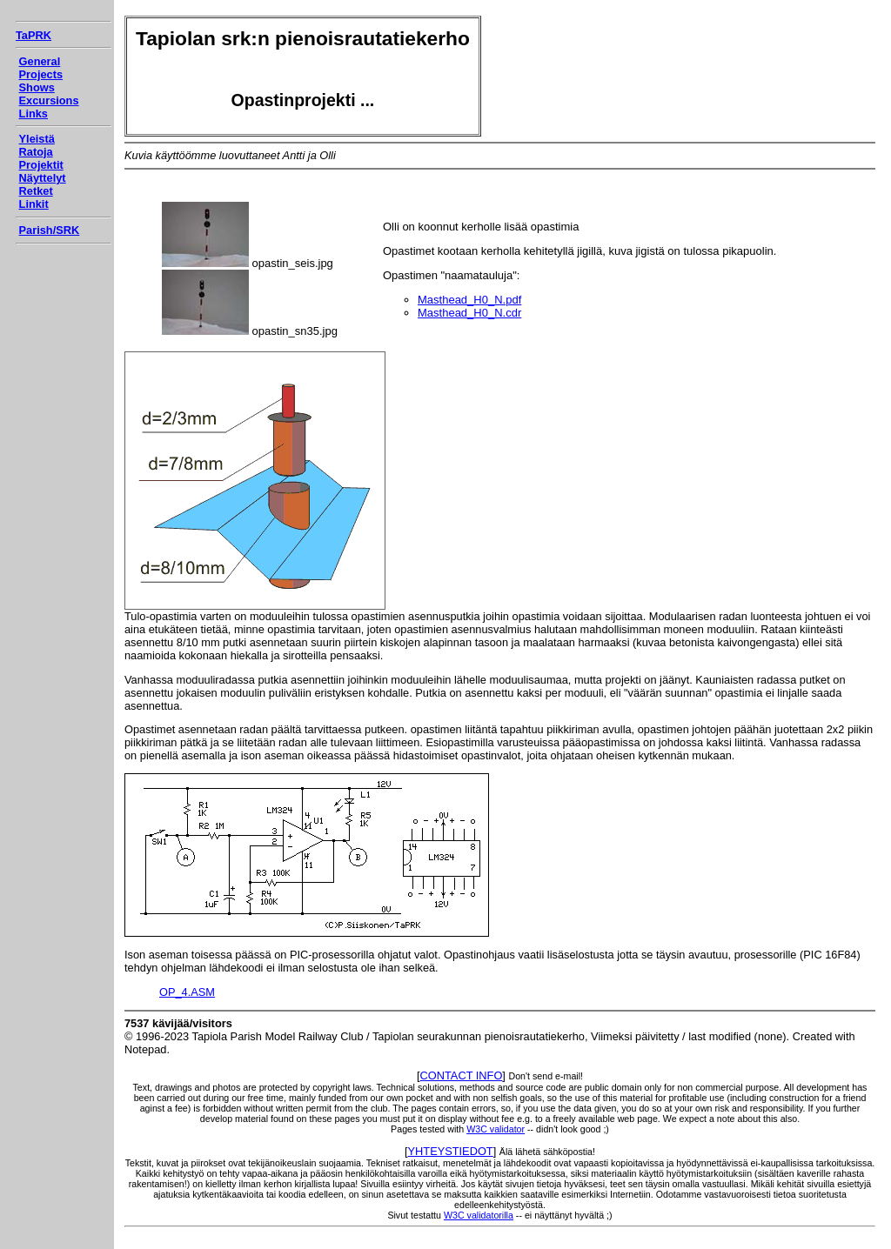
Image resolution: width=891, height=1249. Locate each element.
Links (33, 113)
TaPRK (33, 35)
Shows (37, 87)
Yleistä (37, 138)
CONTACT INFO (461, 1075)
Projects (41, 74)
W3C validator (495, 1129)
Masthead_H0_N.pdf (469, 299)
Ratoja (36, 151)
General (40, 61)
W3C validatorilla (478, 1215)
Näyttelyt (42, 177)
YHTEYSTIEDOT (450, 1151)
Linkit (34, 203)
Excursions (49, 100)
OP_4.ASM (187, 992)
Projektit (41, 164)
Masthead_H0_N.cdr (469, 312)
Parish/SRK (49, 230)
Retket (36, 190)
